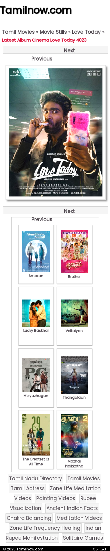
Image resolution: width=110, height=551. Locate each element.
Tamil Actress (28, 488)
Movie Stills (53, 32)
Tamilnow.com (36, 10)
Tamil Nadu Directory (35, 478)
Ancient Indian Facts (72, 508)
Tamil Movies (18, 32)
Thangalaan (74, 395)
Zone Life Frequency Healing (45, 528)
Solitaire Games (83, 537)
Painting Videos (55, 498)
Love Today (86, 32)
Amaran (36, 273)
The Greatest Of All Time (36, 459)
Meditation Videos (79, 518)
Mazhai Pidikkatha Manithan (74, 464)
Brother (74, 274)
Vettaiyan (74, 328)
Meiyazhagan (36, 393)
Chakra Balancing (29, 518)
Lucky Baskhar (36, 328)
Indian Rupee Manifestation (53, 533)
